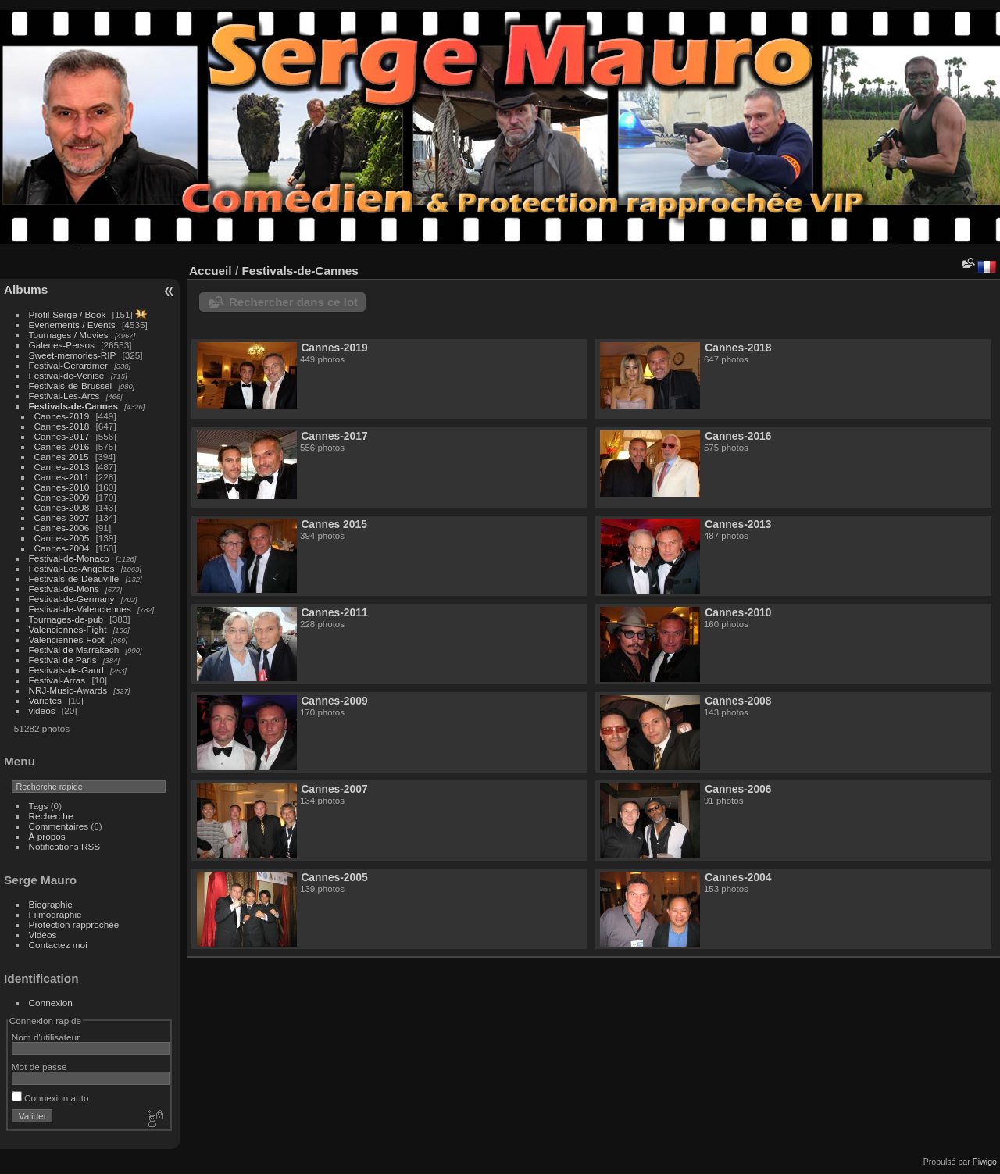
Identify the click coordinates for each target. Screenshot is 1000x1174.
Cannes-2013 (62, 467)
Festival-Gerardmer (68, 365)
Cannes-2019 (62, 416)
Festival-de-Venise (67, 375)
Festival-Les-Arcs (64, 396)
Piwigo (985, 1161)
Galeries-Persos (62, 345)
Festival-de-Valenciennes (80, 609)
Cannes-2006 (62, 528)
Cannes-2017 (62, 436)
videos (42, 710)
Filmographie (55, 914)
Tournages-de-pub (66, 619)
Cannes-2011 (62, 477)
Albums (26, 289)
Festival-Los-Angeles (72, 568)
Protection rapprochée (74, 924)
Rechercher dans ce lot (293, 302)
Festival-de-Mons (64, 588)
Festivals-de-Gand (66, 670)
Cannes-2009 (62, 497)
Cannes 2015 (61, 456)
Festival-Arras (57, 680)
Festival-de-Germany (72, 599)
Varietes (45, 700)
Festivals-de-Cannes (73, 406)
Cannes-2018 (62, 426)
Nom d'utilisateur (46, 1037)
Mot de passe (39, 1067)
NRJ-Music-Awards (68, 690)
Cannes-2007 (62, 517)
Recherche (51, 816)
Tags (38, 806)
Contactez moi (58, 945)
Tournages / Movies (69, 335)
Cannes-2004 (62, 548)
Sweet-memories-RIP (72, 355)
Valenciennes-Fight (68, 629)
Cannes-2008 (62, 507)
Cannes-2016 (62, 446)
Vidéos (43, 935)
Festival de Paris (63, 660)
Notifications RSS (65, 846)
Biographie (51, 904)
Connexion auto (50, 1098)
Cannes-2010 (62, 487)
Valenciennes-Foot (67, 639)
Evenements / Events (72, 324)
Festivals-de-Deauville (74, 578)
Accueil (210, 270)
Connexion (51, 1002)
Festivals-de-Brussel (70, 385)
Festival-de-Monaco (69, 558)
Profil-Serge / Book (67, 314)
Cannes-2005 (62, 538)
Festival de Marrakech (74, 649)
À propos (47, 836)
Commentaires (59, 826)
